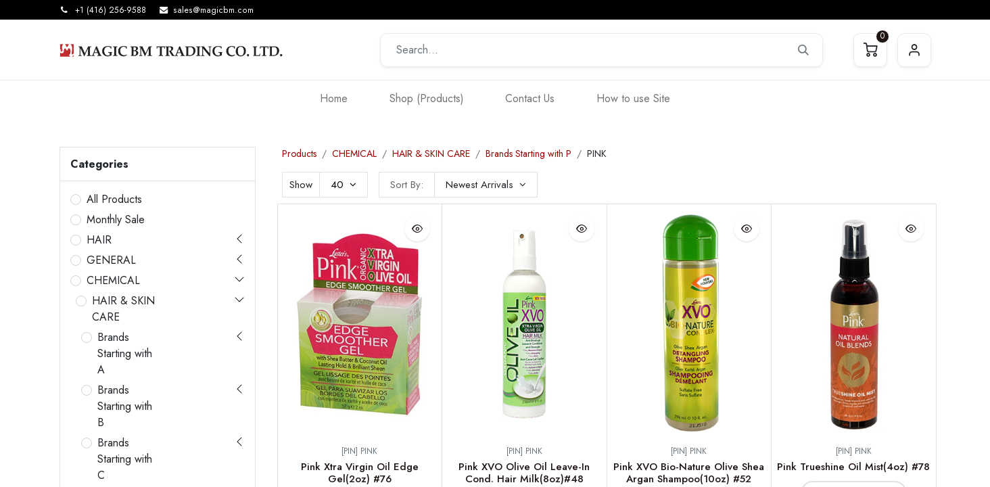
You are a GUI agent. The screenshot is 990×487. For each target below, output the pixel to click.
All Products (114, 199)
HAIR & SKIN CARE (123, 309)
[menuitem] (334, 98)
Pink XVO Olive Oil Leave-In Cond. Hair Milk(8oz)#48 (524, 472)
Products (299, 153)
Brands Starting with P (528, 153)
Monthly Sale (116, 219)
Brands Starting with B (124, 406)
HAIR (99, 240)
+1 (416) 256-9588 (110, 10)
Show (300, 184)
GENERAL (111, 260)
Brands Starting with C (124, 459)
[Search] (803, 50)
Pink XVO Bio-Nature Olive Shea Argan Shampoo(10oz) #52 (688, 472)
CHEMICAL (113, 280)
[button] (486, 185)
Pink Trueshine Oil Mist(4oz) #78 (853, 466)
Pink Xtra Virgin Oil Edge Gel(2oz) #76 (360, 472)
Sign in (914, 50)
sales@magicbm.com (213, 10)
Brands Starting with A (124, 353)
